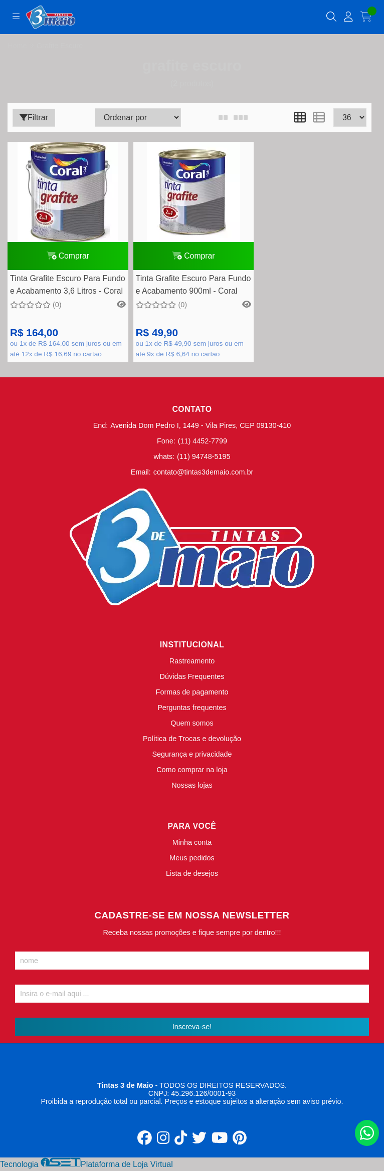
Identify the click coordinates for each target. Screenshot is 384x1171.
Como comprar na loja (192, 772)
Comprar (66, 257)
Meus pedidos (192, 860)
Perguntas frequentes (192, 710)
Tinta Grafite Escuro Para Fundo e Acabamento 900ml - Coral (185, 288)
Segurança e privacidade (192, 756)
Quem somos (192, 725)
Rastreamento (192, 663)
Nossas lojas (192, 787)
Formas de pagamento (192, 694)
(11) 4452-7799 (202, 443)
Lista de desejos (192, 875)
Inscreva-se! (192, 1029)
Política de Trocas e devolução (192, 741)
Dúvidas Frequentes (192, 678)
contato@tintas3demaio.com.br (203, 474)
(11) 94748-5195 (203, 458)
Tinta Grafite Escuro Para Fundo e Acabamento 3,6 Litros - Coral (65, 288)
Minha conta (192, 844)
